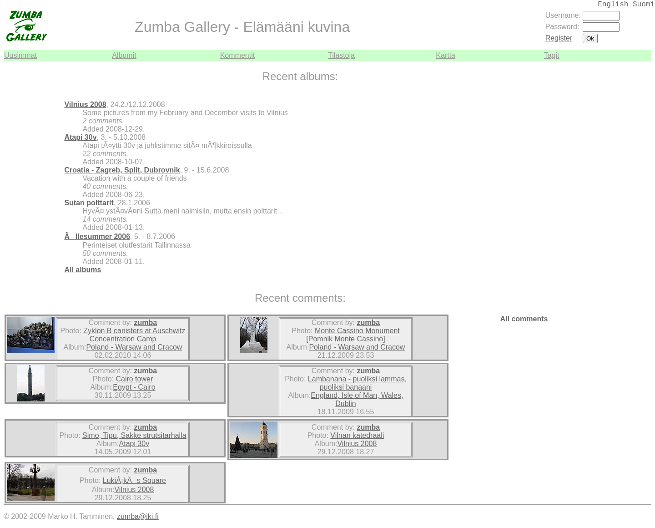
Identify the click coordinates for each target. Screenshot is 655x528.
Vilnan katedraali (357, 435)
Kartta (445, 55)
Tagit (551, 55)
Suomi (644, 4)
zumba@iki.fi (138, 516)
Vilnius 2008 (85, 104)
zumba (145, 322)
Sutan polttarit (88, 203)
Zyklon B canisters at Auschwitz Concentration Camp (134, 335)
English (613, 4)
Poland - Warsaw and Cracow (134, 347)
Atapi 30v (80, 137)
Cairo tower (134, 379)
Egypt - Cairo (134, 387)
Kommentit (237, 55)
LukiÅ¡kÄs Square (134, 480)
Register (559, 38)
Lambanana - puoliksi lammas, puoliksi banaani (357, 383)
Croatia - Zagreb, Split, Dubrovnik (122, 170)
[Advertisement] (624, 197)
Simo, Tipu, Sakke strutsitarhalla (134, 435)
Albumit (124, 55)
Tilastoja (341, 55)
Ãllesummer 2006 (97, 236)
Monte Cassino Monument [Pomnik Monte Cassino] (352, 335)
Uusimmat (20, 55)
